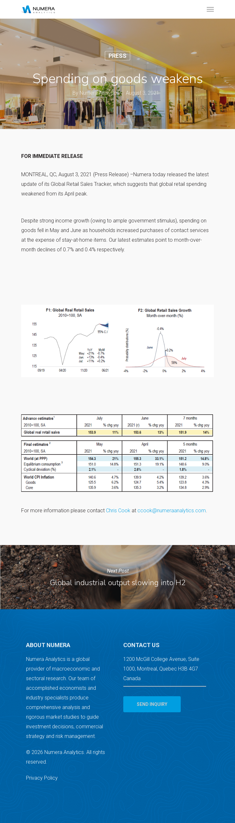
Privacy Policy (42, 778)
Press (117, 55)
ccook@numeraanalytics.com (171, 510)
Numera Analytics (99, 93)
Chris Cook (118, 510)
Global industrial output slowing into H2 (117, 577)
